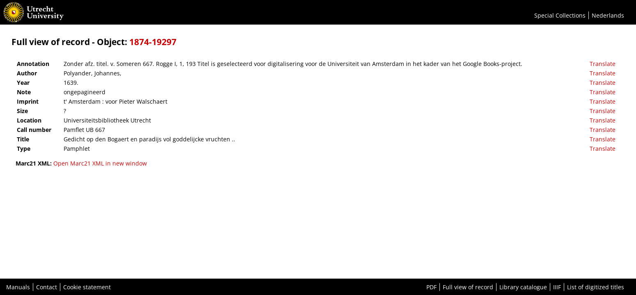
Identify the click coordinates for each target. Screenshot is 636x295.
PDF (431, 287)
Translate (602, 64)
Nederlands (608, 15)
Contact (46, 287)
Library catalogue (523, 287)
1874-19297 (152, 42)
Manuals (18, 287)
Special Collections (560, 15)
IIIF (557, 287)
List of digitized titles (595, 287)
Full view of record (468, 287)
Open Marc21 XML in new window (100, 163)
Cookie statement (87, 287)
